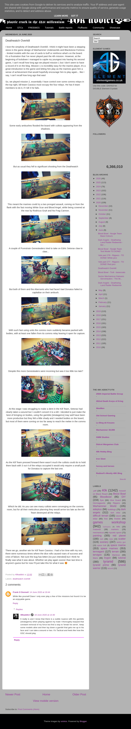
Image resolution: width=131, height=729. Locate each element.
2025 (98, 182)
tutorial (122, 557)
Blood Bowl (119, 493)
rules (111, 539)
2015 (98, 327)
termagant (98, 551)
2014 (98, 331)
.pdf (94, 491)
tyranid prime (101, 565)
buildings (112, 509)
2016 (98, 323)
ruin (101, 539)
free (106, 519)
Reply (15, 603)
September (104, 218)
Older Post (79, 694)
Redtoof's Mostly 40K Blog (109, 473)
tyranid (108, 561)
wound (110, 568)
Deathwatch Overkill (107, 268)
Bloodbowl (106, 496)
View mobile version (45, 700)
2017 (98, 319)
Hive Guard (115, 500)
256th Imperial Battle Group (109, 394)
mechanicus (98, 532)
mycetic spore (115, 532)
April (101, 294)
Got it (74, 15)
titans (95, 558)
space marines (109, 548)
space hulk (101, 545)
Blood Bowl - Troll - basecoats (111, 272)
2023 (98, 190)
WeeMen (100, 408)
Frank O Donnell (21, 592)
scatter (122, 538)
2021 (98, 198)
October (102, 214)
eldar (95, 519)
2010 (98, 347)
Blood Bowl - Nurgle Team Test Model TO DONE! (110, 250)
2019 (98, 311)
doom (118, 516)
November (104, 210)
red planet (119, 535)
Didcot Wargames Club (107, 444)
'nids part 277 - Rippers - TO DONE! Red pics (111, 263)
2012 (98, 339)
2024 (98, 186)
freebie (117, 519)
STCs (20, 27)
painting (97, 535)
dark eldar (115, 513)
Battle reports (65, 27)
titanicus (116, 555)
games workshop (109, 522)
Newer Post (12, 694)
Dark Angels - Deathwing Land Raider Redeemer (110, 284)
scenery (104, 542)
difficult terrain (100, 515)
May (101, 290)
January (102, 306)
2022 (98, 194)
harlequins (107, 527)
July (101, 226)
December (104, 206)
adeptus (97, 509)
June (101, 230)
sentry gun (121, 542)
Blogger (83, 721)
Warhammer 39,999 (105, 430)
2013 (98, 335)
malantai (97, 529)
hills (118, 526)
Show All (123, 479)
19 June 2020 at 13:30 (44, 615)
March (102, 298)
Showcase (115, 27)
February (103, 302)
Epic (102, 500)
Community (98, 27)
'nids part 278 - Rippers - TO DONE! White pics (111, 256)
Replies (19, 609)
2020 (98, 202)
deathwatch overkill (21, 579)
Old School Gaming (105, 415)
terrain (115, 551)
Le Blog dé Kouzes (105, 423)
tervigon (97, 554)
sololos (64, 721)
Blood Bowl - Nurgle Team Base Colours (110, 234)
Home (9, 27)
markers (115, 529)
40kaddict (25, 615)
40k (104, 490)
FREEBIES (34, 27)
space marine (118, 545)
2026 (98, 178)
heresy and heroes (105, 466)
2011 (98, 343)
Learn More (61, 15)
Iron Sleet (101, 459)
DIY (124, 496)
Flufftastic (82, 27)
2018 (98, 315)
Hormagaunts (99, 503)
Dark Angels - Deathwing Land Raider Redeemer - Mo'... (110, 242)
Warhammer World (104, 506)
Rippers (116, 503)
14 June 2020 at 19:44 (40, 592)
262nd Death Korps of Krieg (109, 401)
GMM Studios (102, 437)
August (102, 222)
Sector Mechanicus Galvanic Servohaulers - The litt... (111, 277)
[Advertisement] (109, 369)
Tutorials (49, 27)
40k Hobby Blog (104, 452)
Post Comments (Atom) (28, 709)
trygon (107, 557)
